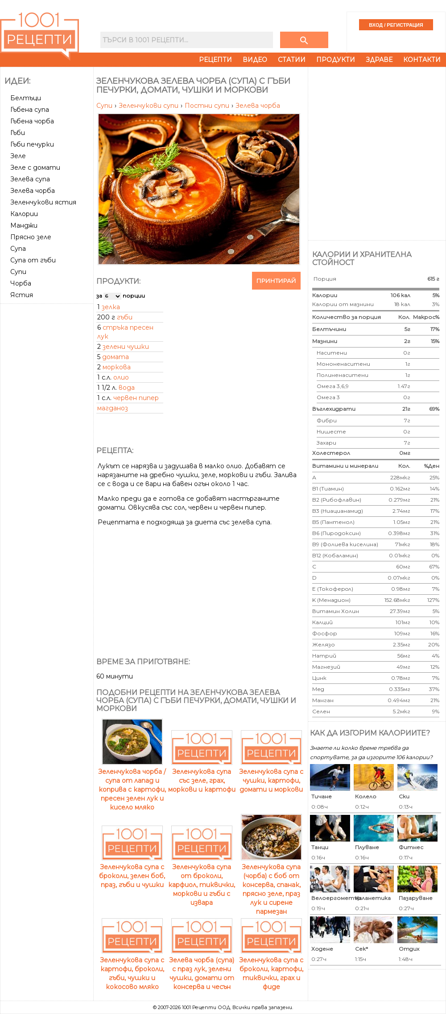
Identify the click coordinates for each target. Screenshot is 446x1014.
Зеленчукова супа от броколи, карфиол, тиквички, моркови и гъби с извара (201, 880)
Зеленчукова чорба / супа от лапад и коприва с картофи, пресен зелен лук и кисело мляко (132, 785)
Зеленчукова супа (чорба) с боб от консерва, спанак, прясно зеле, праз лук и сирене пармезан (271, 885)
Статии (292, 60)
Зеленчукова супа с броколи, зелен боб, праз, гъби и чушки (132, 871)
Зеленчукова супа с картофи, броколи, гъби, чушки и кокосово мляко (132, 969)
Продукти (335, 60)
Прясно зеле (30, 237)
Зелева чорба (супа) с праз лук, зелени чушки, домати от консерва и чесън (201, 969)
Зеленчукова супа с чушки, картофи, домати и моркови (271, 776)
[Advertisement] (97, 152)
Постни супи (208, 106)
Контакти (422, 60)
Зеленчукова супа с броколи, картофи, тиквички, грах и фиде (271, 969)
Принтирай (276, 280)
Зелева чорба (257, 106)
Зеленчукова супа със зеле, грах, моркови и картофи (201, 776)
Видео (255, 60)
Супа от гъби (33, 260)
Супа (18, 249)
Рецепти (215, 60)
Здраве (379, 60)
